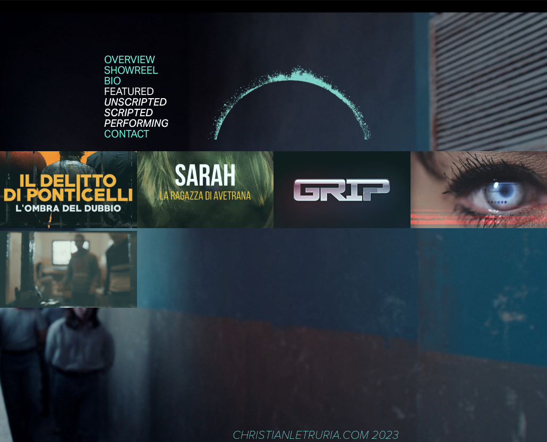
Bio (112, 80)
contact (126, 133)
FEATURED (129, 91)
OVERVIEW (129, 59)
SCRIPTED (128, 112)
